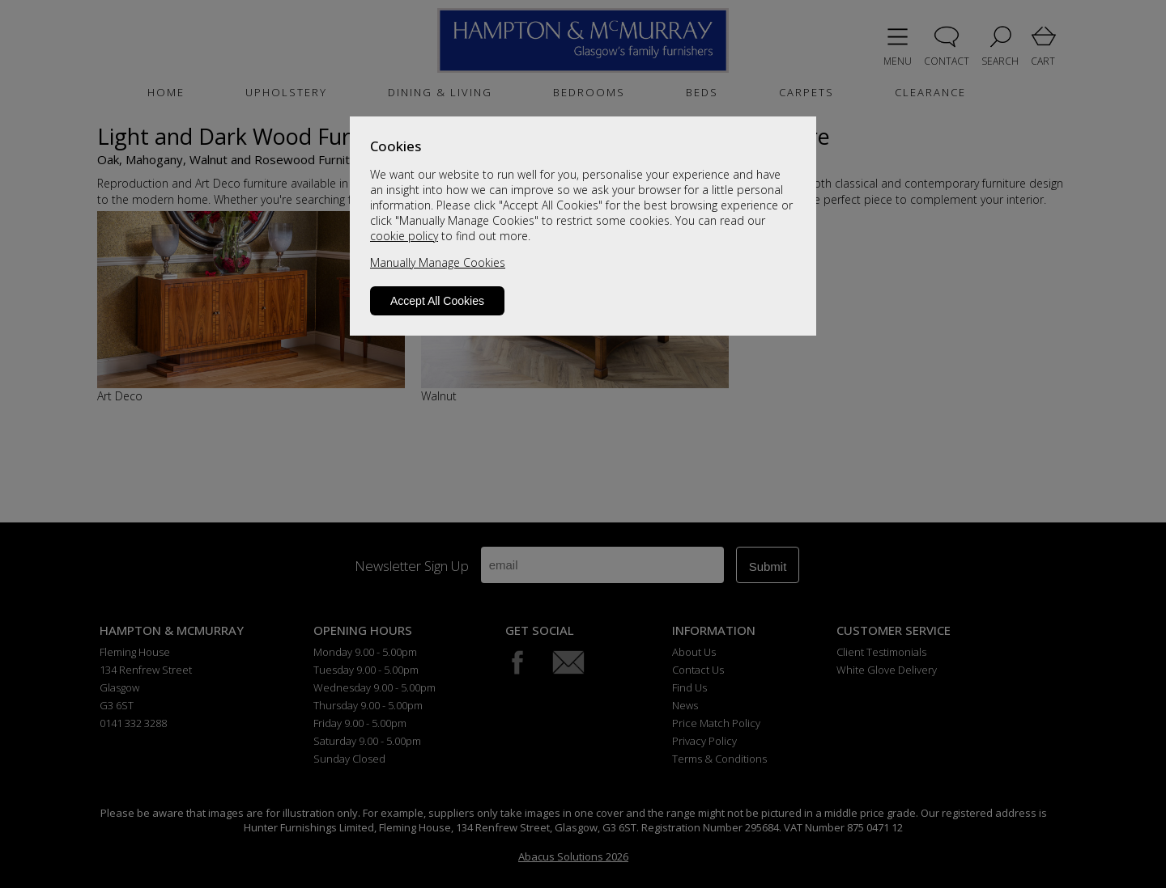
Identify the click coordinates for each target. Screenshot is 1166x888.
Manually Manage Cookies (437, 262)
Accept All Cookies (437, 300)
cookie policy (404, 235)
